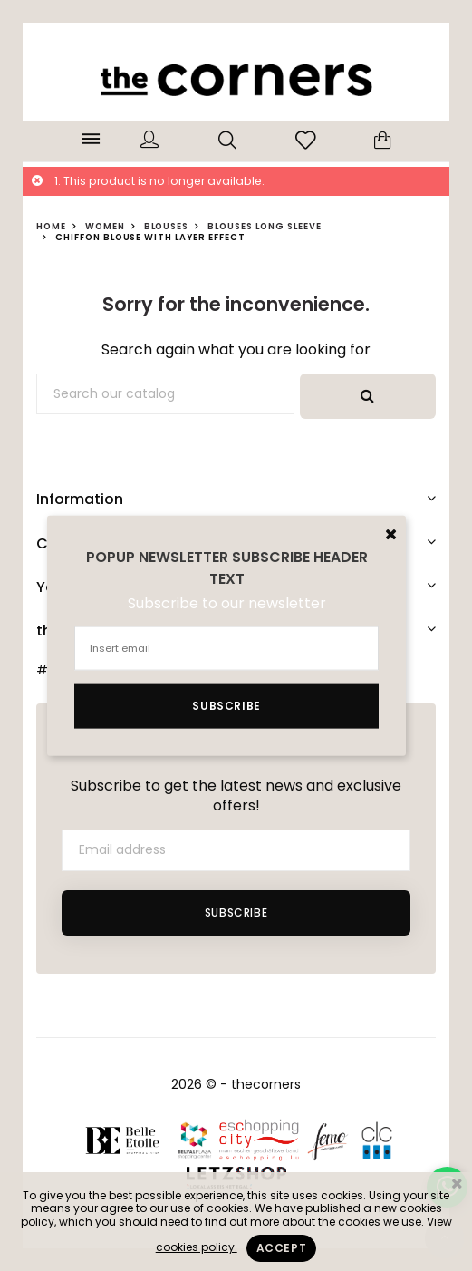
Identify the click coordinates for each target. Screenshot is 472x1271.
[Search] (165, 394)
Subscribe (236, 912)
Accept (281, 1248)
